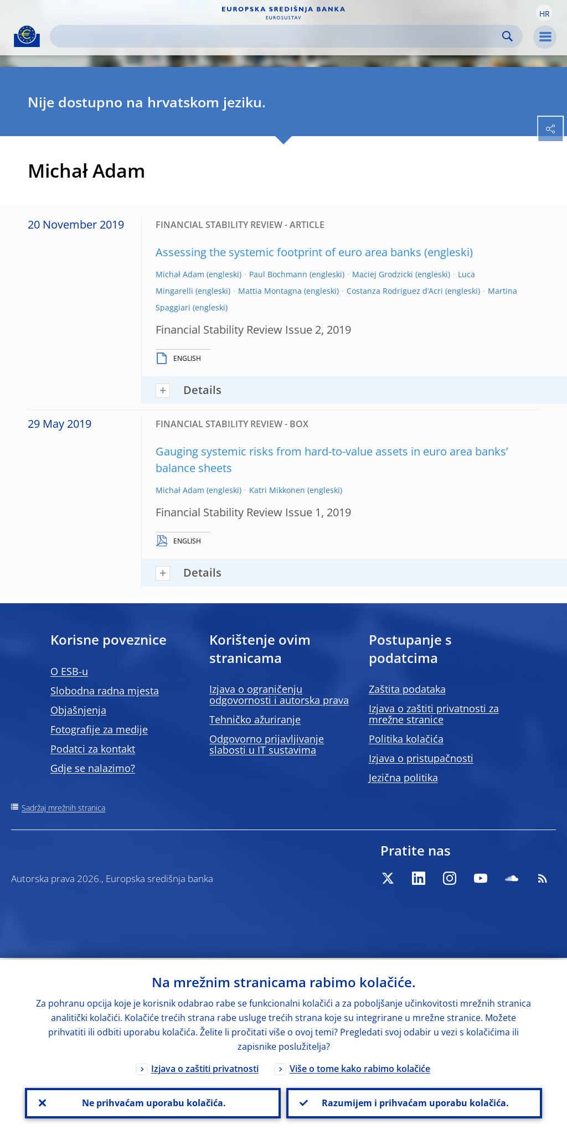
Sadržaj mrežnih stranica (63, 807)
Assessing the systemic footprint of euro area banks (288, 252)
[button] (544, 12)
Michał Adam (180, 274)
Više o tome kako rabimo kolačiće (360, 1067)
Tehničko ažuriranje (255, 719)
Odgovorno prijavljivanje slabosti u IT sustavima (266, 744)
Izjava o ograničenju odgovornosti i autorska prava (279, 694)
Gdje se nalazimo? (92, 768)
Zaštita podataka (407, 689)
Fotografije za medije (99, 729)
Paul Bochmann (278, 274)
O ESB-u (69, 671)
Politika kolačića (406, 738)
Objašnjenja (78, 710)
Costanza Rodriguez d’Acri (395, 291)
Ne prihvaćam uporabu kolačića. (153, 1102)
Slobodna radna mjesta (104, 690)
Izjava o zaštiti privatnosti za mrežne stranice (434, 714)
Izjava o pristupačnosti (421, 758)
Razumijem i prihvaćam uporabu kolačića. (414, 1102)
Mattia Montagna (270, 291)
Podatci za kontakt (92, 748)
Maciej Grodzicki (382, 274)
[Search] (277, 36)
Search (507, 36)
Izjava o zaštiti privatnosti (205, 1067)
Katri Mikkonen (277, 490)
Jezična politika (403, 777)
